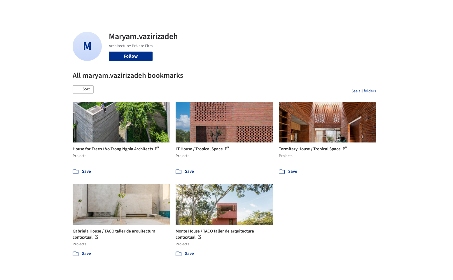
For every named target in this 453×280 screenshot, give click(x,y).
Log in (354, 8)
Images (222, 8)
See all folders (363, 91)
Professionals (282, 8)
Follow (131, 56)
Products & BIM (249, 8)
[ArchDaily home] (51, 8)
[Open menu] (401, 8)
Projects (202, 8)
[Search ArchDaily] (132, 8)
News (306, 8)
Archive (323, 8)
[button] (83, 89)
